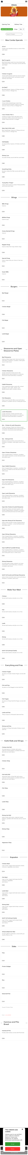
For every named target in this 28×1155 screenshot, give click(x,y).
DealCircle (6, 1112)
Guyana (5, 1123)
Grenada (5, 1120)
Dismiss (12, 1149)
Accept (12, 1144)
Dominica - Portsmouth (9, 1117)
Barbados (6, 1110)
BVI (4, 1107)
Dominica (5, 1115)
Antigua (5, 1104)
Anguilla (5, 1102)
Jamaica (5, 1125)
